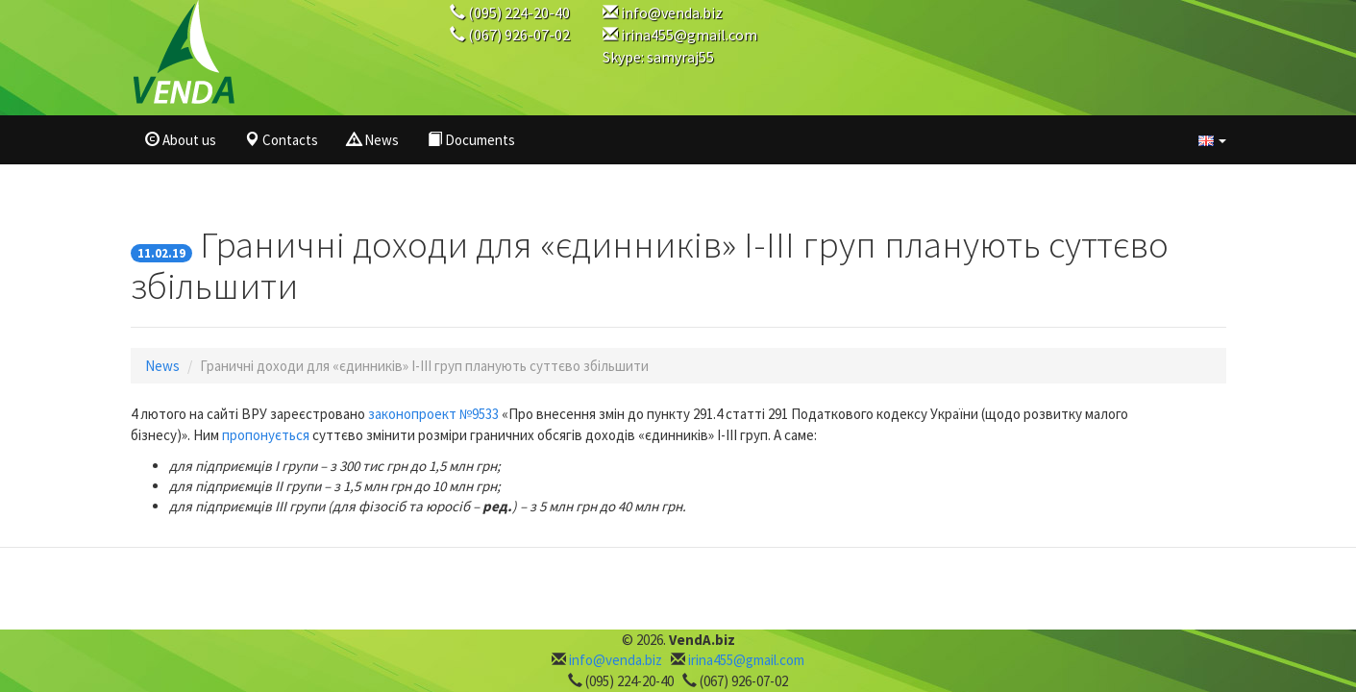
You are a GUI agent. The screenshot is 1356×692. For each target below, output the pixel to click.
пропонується (265, 435)
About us (180, 140)
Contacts (281, 140)
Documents (471, 140)
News (373, 140)
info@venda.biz (672, 12)
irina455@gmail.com (689, 34)
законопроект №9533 (433, 414)
